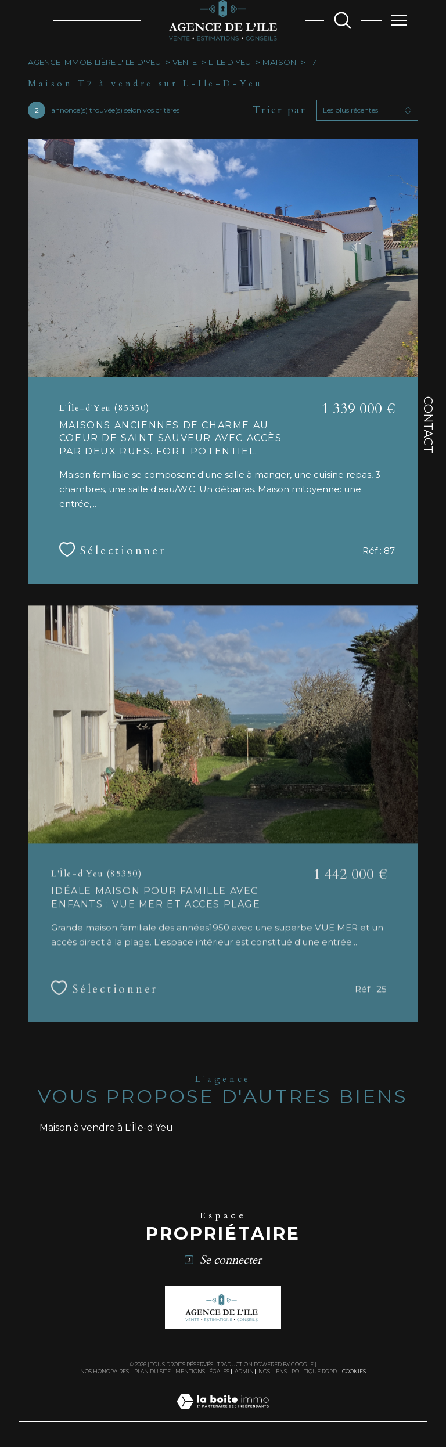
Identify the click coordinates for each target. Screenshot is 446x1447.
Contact (428, 424)
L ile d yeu (229, 62)
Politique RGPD (314, 1371)
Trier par (280, 110)
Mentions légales (202, 1371)
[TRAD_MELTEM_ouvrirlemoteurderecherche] (342, 20)
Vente (184, 62)
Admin (244, 1371)
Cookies (354, 1371)
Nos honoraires (104, 1371)
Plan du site (152, 1371)
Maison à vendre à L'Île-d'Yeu (106, 1127)
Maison (279, 62)
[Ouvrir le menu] (399, 20)
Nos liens (272, 1371)
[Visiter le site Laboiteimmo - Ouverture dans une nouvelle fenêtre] (222, 1414)
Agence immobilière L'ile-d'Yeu (94, 62)
